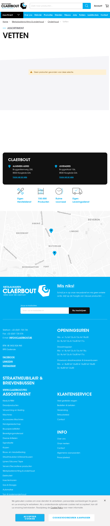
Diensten (58, 15)
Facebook (9, 357)
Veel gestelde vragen (67, 401)
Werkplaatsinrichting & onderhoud (28, 21)
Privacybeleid (63, 457)
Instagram (9, 366)
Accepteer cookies (30, 517)
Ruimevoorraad (61, 200)
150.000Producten (43, 200)
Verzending (62, 410)
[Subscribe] (79, 310)
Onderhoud (53, 21)
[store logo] (14, 6)
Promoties (48, 15)
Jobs (75, 15)
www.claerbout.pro (15, 389)
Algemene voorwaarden (68, 453)
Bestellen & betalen (66, 405)
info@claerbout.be (20, 337)
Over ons (28, 15)
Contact (104, 15)
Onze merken (63, 443)
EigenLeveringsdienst (81, 200)
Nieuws (67, 15)
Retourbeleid (63, 414)
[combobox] (60, 6)
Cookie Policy (57, 508)
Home (5, 21)
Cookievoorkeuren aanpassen (71, 518)
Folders (82, 15)
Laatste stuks (93, 15)
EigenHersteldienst (24, 200)
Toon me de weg (20, 177)
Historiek (38, 15)
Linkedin (8, 361)
